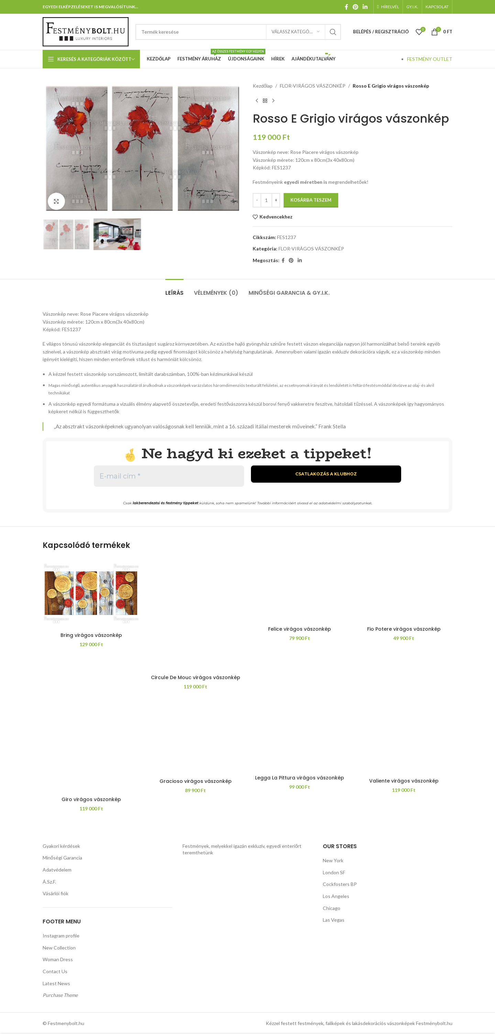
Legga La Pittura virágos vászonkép (299, 777)
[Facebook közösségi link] (346, 7)
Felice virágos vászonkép (299, 629)
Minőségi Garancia (62, 858)
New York (333, 860)
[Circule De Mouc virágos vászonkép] (195, 614)
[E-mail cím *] (169, 476)
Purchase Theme (60, 995)
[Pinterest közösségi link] (355, 7)
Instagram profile (61, 936)
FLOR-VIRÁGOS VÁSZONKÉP (312, 86)
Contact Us (55, 971)
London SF (334, 872)
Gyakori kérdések (61, 846)
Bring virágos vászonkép (91, 635)
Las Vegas (333, 920)
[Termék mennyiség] (266, 200)
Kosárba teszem (310, 200)
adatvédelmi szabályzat (340, 503)
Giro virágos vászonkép (91, 799)
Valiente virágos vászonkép (404, 780)
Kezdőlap (263, 86)
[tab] (174, 289)
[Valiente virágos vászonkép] (403, 737)
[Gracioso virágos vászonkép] (195, 737)
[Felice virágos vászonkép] (299, 590)
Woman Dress (58, 959)
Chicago (331, 908)
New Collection (59, 948)
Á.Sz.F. (49, 882)
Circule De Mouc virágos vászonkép (195, 677)
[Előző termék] (257, 101)
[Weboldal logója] (86, 31)
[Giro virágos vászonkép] (91, 746)
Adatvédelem (57, 870)
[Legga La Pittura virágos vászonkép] (299, 735)
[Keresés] (238, 32)
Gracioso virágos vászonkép (196, 781)
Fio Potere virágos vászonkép (404, 629)
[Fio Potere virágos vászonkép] (403, 590)
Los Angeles (336, 896)
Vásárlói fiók (55, 893)
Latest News (56, 983)
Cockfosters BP (340, 884)
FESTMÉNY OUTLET (429, 59)
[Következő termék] (273, 101)
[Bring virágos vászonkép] (91, 593)
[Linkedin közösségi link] (365, 7)
